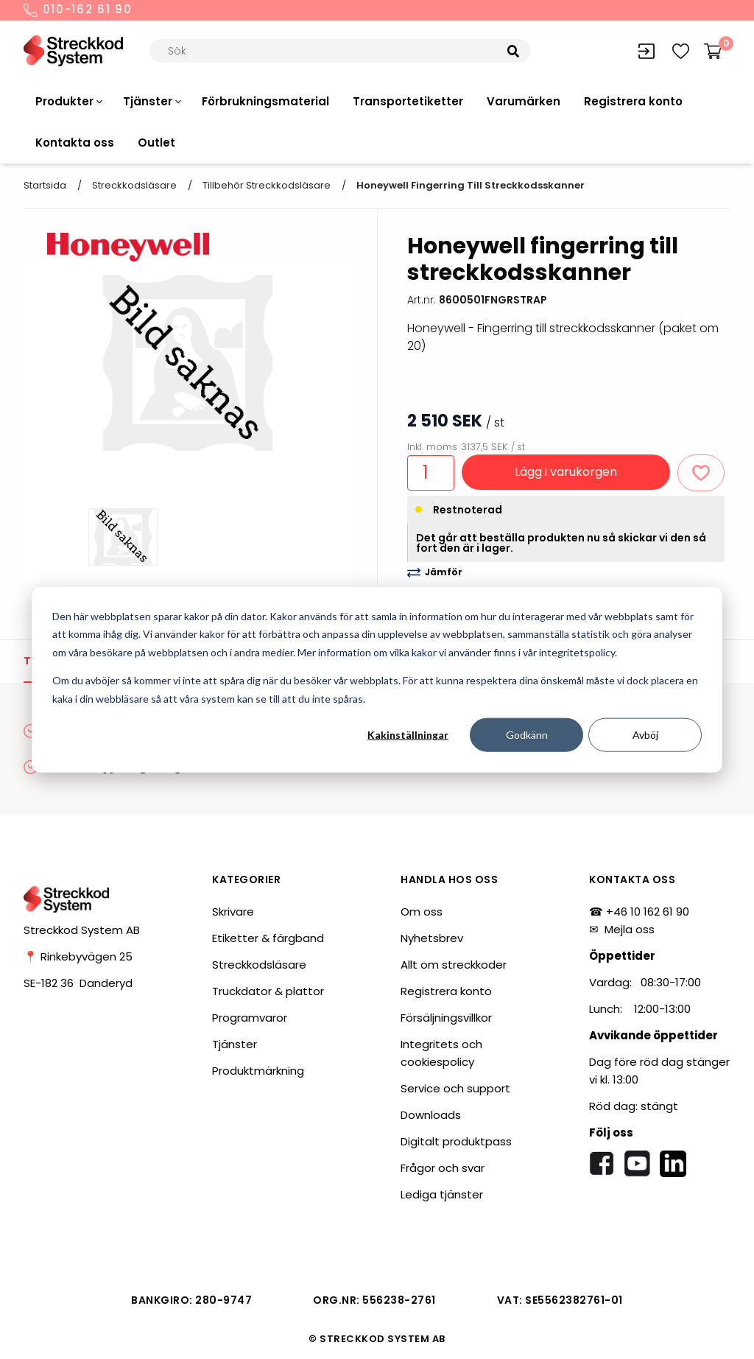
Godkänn (527, 734)
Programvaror (249, 1017)
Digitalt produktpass (456, 1141)
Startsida (45, 185)
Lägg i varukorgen (566, 471)
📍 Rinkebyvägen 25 (78, 956)
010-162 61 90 (78, 10)
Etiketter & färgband (268, 938)
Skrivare (233, 911)
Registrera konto (633, 101)
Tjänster (147, 101)
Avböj (645, 734)
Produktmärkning (258, 1070)
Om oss (422, 911)
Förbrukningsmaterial (265, 101)
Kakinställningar (407, 734)
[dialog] (377, 679)
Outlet (156, 142)
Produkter (64, 101)
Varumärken (523, 101)
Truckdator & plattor (268, 991)
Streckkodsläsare (134, 185)
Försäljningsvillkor (446, 1017)
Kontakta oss (74, 142)
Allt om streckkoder (454, 964)
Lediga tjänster (442, 1194)
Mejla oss (630, 929)
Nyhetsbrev (432, 938)
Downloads (431, 1115)
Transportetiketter (408, 101)
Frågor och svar (443, 1168)
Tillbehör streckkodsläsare (266, 185)
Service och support (455, 1088)
